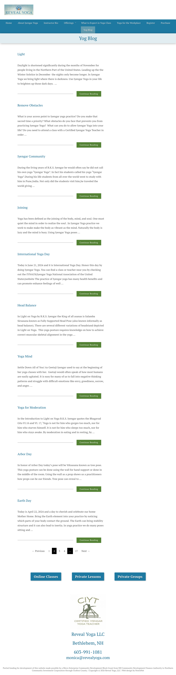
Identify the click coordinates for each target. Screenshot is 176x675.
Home (9, 23)
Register (151, 23)
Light (22, 54)
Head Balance (28, 305)
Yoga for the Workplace (129, 23)
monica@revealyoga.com (88, 657)
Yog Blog (88, 29)
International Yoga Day (36, 254)
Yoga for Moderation (34, 407)
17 (76, 551)
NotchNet (139, 670)
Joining (23, 207)
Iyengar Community (33, 156)
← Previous (37, 551)
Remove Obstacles (32, 105)
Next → (86, 551)
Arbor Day (26, 454)
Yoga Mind (26, 356)
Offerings (69, 23)
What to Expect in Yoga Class (96, 23)
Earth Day (25, 500)
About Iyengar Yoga (28, 23)
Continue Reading (89, 93)
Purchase (165, 23)
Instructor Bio (51, 23)
